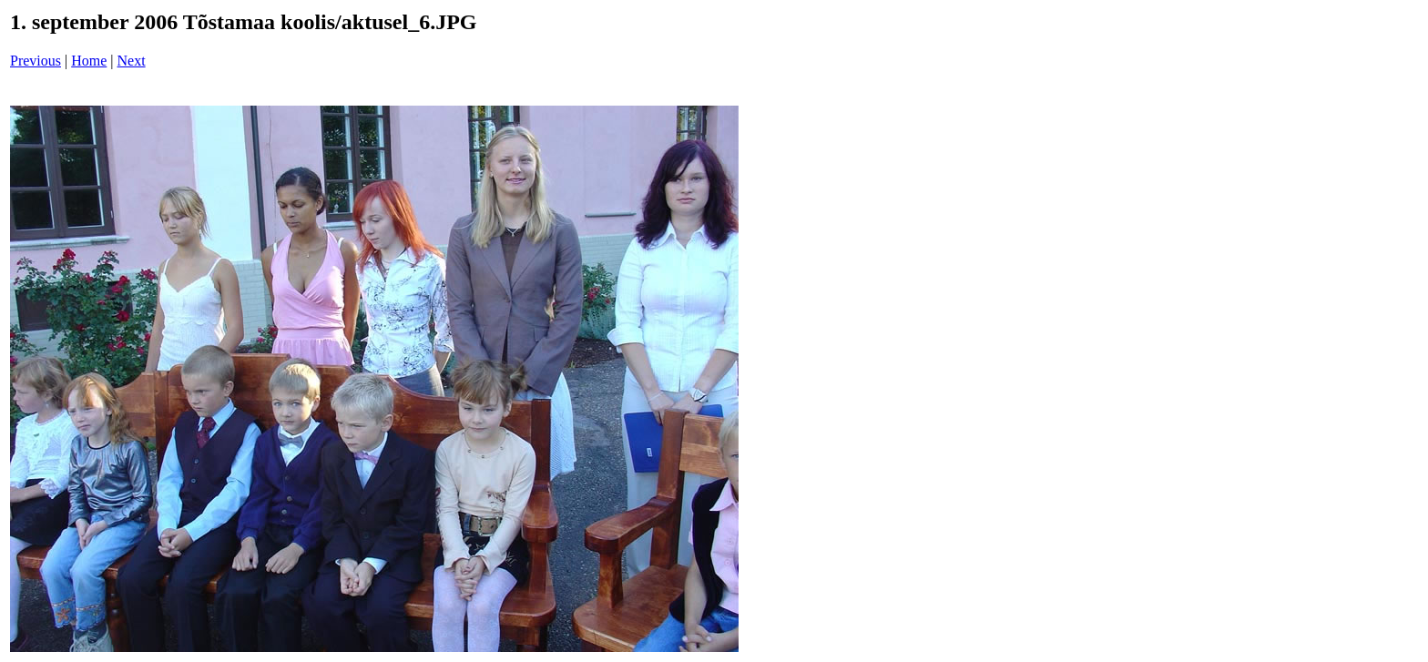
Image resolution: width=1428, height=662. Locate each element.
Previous (35, 60)
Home (89, 60)
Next (131, 60)
